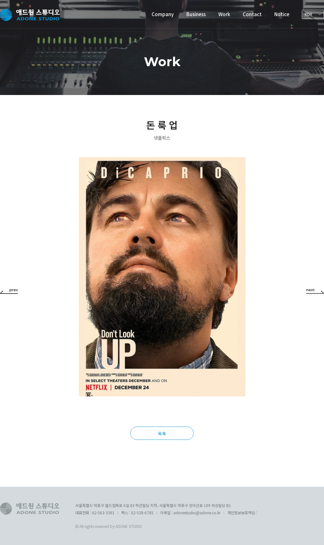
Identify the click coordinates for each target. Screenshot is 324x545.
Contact (252, 14)
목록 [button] (162, 433)
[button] (9, 291)
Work (224, 14)
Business (196, 14)
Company (163, 14)
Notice (281, 14)
